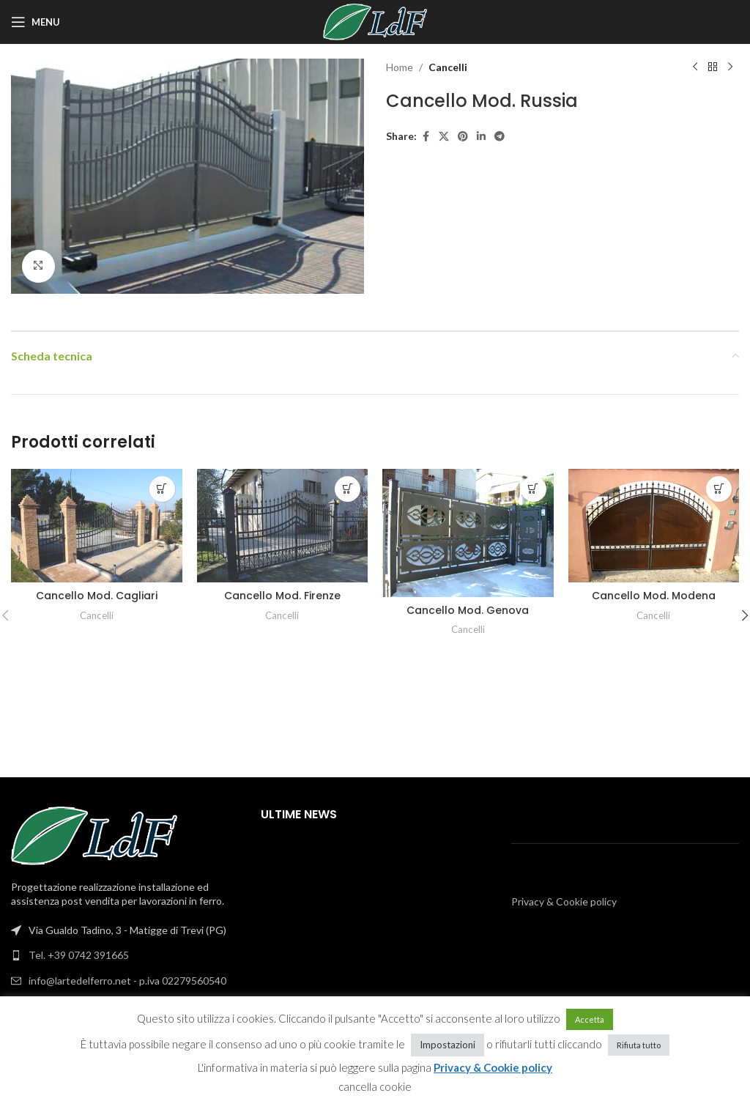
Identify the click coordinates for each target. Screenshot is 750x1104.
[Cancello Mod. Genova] (468, 533)
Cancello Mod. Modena (654, 595)
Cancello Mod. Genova (467, 610)
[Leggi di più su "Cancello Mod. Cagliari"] (162, 489)
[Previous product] (695, 67)
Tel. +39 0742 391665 (79, 955)
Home (399, 67)
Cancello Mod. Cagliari (96, 595)
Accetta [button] (589, 1019)
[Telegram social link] (499, 137)
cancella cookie (375, 1086)
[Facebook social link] (425, 137)
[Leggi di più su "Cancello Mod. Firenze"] (347, 489)
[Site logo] (375, 21)
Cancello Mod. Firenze (282, 595)
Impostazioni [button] (447, 1045)
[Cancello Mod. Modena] (654, 525)
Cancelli (447, 67)
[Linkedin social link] (481, 137)
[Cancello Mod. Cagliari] (96, 525)
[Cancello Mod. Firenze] (282, 525)
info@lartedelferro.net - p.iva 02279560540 (127, 980)
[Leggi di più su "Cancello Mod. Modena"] (719, 489)
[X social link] (443, 137)
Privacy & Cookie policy (564, 901)
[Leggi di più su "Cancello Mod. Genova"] (533, 489)
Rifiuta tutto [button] (639, 1045)
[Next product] (730, 67)
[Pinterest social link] (462, 137)
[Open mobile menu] (35, 22)
